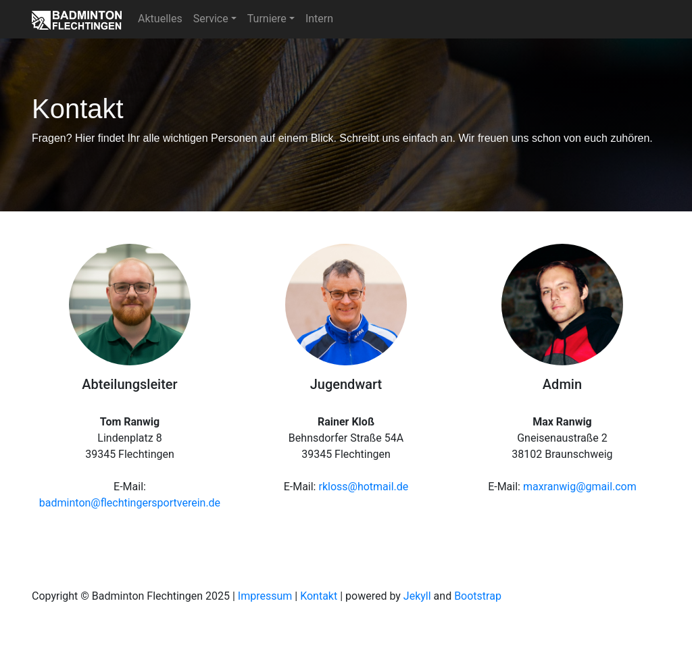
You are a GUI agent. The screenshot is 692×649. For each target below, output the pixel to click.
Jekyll (417, 596)
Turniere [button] (267, 18)
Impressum (265, 596)
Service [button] (210, 18)
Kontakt (318, 596)
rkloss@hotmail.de (363, 486)
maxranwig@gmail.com (580, 486)
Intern (319, 18)
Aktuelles (160, 18)
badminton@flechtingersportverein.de (129, 502)
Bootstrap (477, 596)
